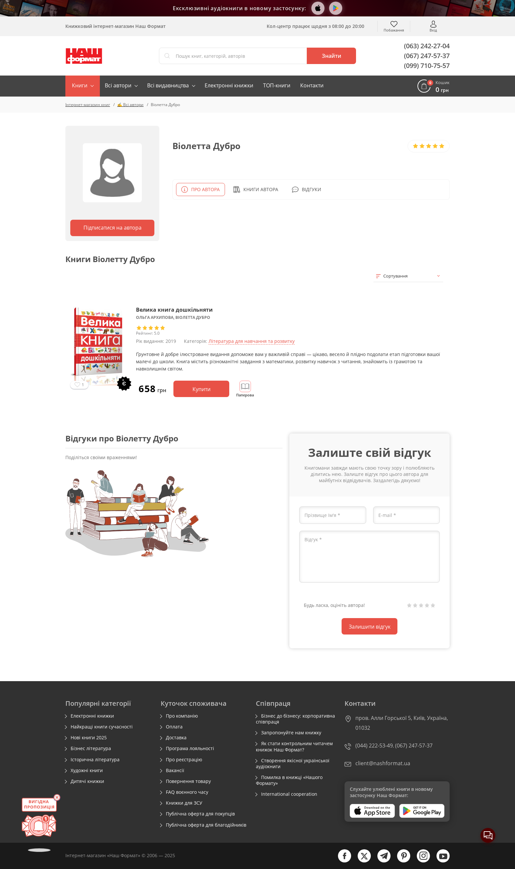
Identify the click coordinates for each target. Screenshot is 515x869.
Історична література (95, 760)
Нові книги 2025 (89, 738)
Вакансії (175, 770)
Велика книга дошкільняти (174, 309)
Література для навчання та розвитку (252, 341)
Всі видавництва (168, 85)
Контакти (312, 85)
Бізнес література (91, 748)
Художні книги (87, 770)
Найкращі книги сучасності (102, 727)
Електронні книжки (229, 85)
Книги (79, 85)
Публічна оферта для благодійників (206, 825)
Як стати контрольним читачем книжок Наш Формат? (294, 746)
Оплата (174, 727)
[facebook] (341, 861)
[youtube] (440, 861)
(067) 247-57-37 (427, 55)
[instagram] (420, 861)
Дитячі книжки (87, 781)
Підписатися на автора (112, 227)
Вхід (433, 30)
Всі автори (118, 85)
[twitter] (361, 861)
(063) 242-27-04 (427, 45)
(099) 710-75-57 (427, 65)
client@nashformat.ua (382, 763)
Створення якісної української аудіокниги (292, 763)
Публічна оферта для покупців (200, 814)
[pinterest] (400, 861)
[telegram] (381, 861)
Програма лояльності (190, 748)
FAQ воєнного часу (187, 792)
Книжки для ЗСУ (184, 803)
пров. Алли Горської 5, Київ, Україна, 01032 (401, 722)
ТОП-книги (276, 85)
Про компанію (182, 716)
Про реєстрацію (184, 760)
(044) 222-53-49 (374, 745)
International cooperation (289, 794)
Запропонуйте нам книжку (291, 733)
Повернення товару (188, 781)
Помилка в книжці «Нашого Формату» (289, 780)
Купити (201, 389)
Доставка (176, 738)
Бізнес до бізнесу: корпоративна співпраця (295, 719)
